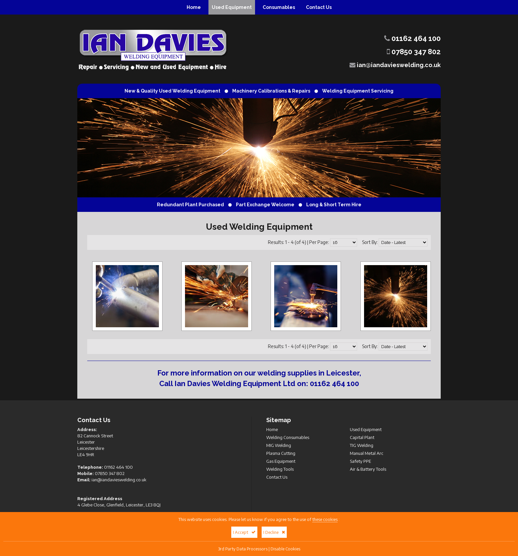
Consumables (279, 7)
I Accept (244, 532)
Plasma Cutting (280, 453)
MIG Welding (278, 445)
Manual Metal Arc (366, 453)
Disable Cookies (285, 548)
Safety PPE (360, 461)
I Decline (274, 532)
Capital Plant (362, 437)
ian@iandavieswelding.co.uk (395, 64)
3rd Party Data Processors (243, 548)
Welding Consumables (287, 437)
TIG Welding (361, 445)
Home (194, 7)
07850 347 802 (414, 51)
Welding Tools (280, 469)
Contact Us (319, 7)
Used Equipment (232, 7)
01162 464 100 (412, 38)
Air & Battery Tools (368, 469)
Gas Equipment (280, 461)
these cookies (325, 519)
